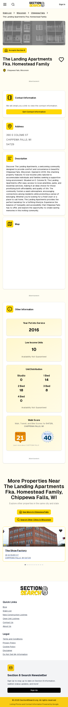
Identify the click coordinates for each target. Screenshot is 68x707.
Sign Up (34, 690)
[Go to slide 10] (42, 564)
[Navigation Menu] (5, 4)
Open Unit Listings (11, 618)
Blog (5, 607)
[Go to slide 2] (27, 564)
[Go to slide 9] (40, 564)
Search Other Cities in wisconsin (34, 519)
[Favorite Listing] (61, 60)
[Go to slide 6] (34, 564)
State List (7, 13)
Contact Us (8, 622)
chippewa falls (38, 13)
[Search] (13, 4)
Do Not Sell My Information (15, 654)
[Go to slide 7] (36, 564)
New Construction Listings (15, 615)
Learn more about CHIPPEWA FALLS (26, 445)
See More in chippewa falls (34, 512)
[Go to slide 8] (38, 564)
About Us (7, 626)
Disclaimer (7, 650)
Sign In (62, 4)
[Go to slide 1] (25, 564)
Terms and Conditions (13, 639)
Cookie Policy (9, 647)
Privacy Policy (9, 643)
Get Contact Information (34, 112)
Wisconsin (21, 13)
